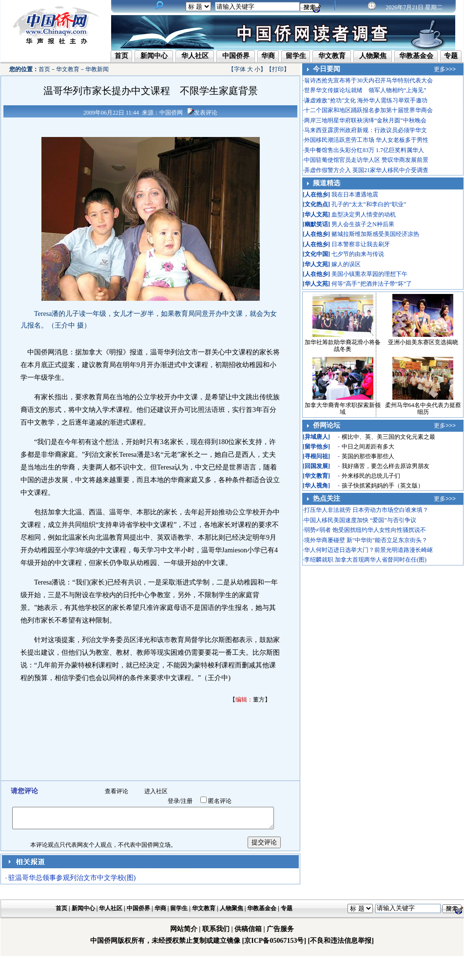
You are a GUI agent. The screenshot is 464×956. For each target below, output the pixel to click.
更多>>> (445, 69)
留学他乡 (316, 446)
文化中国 (316, 254)
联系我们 (216, 929)
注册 (187, 801)
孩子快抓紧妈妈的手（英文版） (383, 485)
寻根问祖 (316, 456)
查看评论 (116, 791)
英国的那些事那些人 (368, 456)
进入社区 (156, 791)
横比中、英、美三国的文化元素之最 (388, 436)
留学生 (296, 55)
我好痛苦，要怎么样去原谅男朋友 (385, 466)
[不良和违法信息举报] (341, 940)
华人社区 (195, 55)
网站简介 (183, 929)
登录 (173, 801)
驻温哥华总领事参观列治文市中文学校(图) (71, 877)
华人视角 (316, 485)
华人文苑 (316, 214)
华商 (268, 55)
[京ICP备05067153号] (274, 940)
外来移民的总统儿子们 (371, 475)
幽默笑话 (316, 224)
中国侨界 (236, 55)
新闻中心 (154, 55)
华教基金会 (416, 55)
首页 (121, 55)
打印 (278, 69)
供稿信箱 (248, 929)
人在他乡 (316, 194)
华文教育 (332, 55)
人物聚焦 (373, 55)
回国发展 (316, 466)
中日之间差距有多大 (368, 446)
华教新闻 (97, 69)
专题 (451, 55)
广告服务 (280, 929)
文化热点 (316, 204)
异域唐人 (316, 436)
